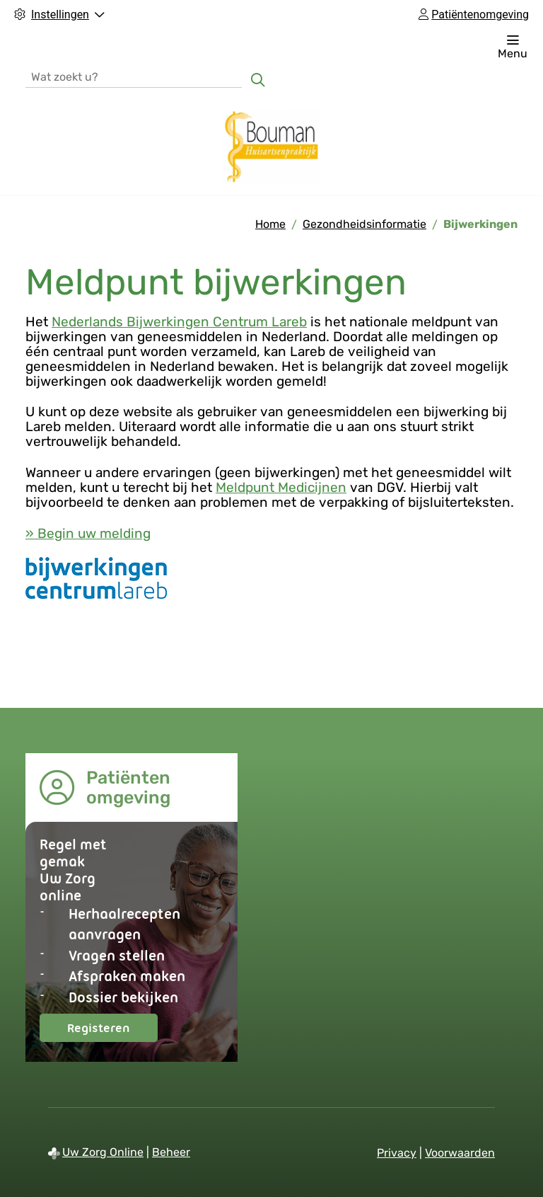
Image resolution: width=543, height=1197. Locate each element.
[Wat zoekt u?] (133, 76)
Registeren (112, 1031)
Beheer (171, 1152)
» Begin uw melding (88, 533)
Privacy (396, 1152)
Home (270, 224)
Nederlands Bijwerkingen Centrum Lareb (179, 322)
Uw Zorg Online (103, 1152)
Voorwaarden (460, 1152)
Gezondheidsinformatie (364, 224)
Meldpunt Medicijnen (281, 487)
